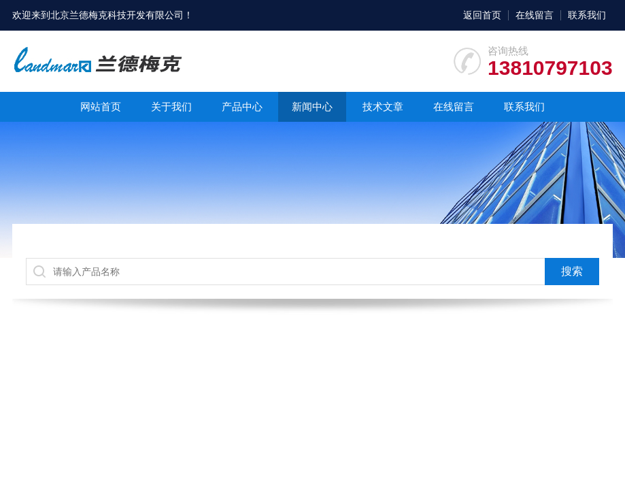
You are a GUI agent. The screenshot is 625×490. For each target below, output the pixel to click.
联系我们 (587, 15)
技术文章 (382, 106)
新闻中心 (312, 106)
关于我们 (171, 106)
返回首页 (482, 15)
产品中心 (242, 106)
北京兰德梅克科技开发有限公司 (117, 15)
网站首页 (100, 106)
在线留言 (535, 15)
